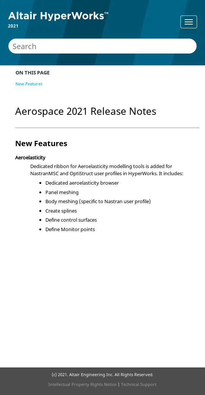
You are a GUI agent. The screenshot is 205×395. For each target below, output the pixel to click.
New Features (29, 83)
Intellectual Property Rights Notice (82, 384)
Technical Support (139, 384)
